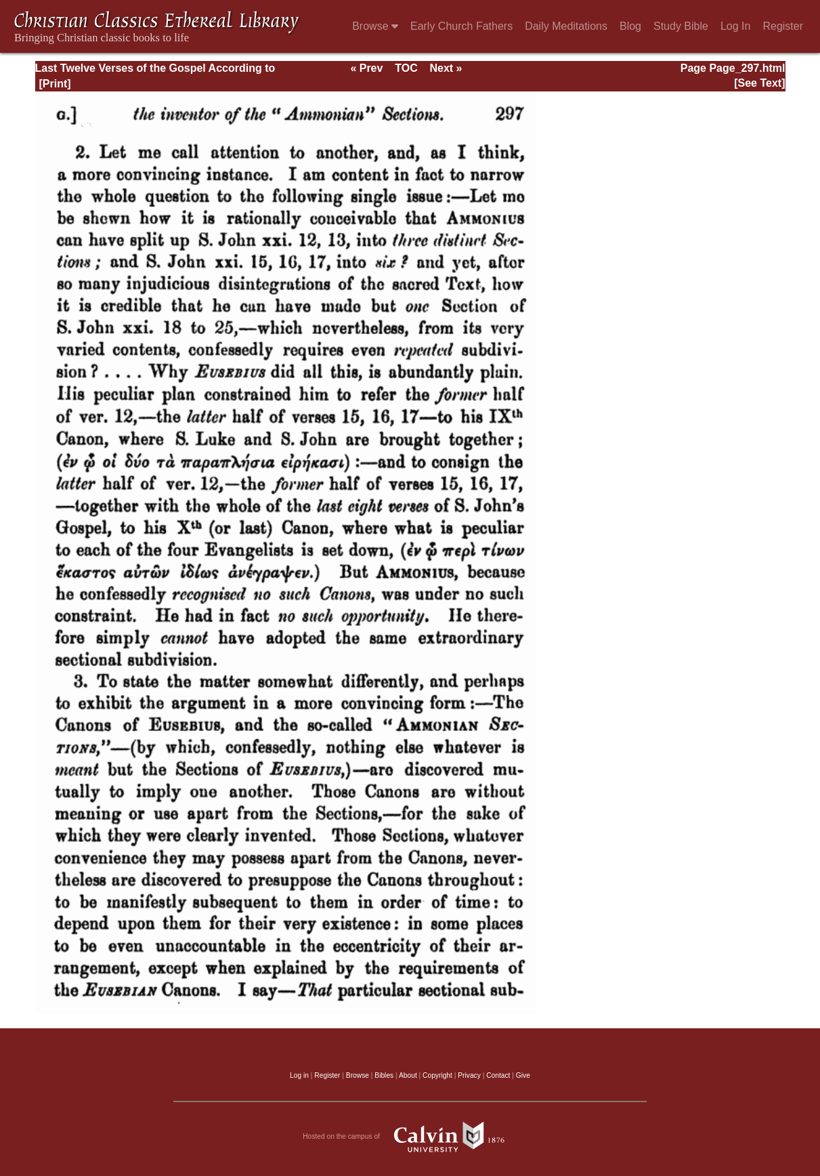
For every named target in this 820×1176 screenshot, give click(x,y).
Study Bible (680, 26)
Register (782, 26)
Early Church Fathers (461, 26)
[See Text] (759, 83)
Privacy (469, 1075)
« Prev (366, 68)
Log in (299, 1075)
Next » (445, 68)
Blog (630, 26)
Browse (375, 26)
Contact (498, 1075)
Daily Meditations (566, 26)
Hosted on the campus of (410, 1136)
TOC (406, 68)
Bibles (383, 1075)
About (408, 1075)
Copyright (437, 1075)
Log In (735, 26)
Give (523, 1075)
